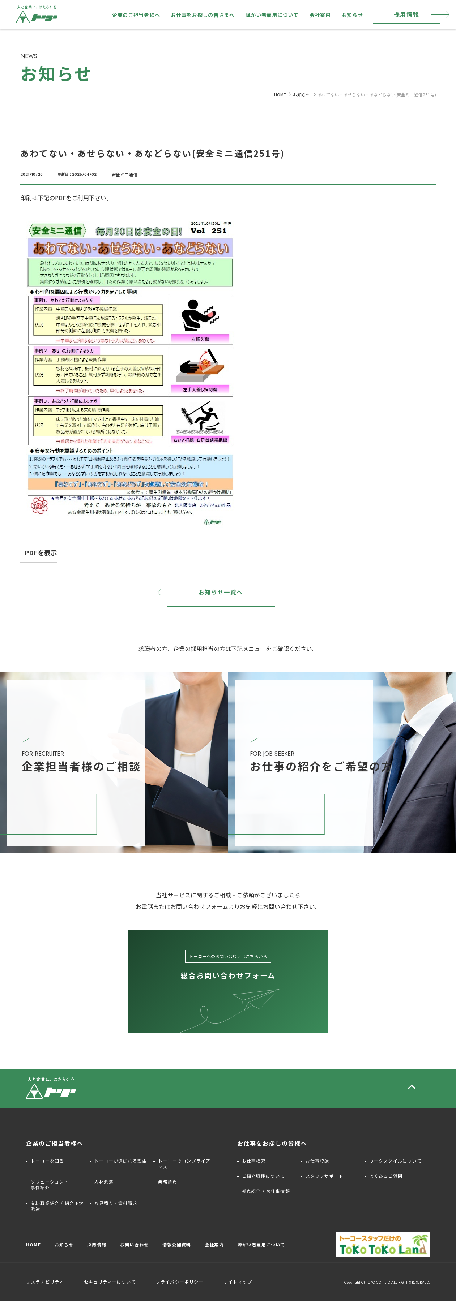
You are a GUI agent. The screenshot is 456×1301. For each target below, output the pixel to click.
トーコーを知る (47, 1161)
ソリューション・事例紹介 (50, 1184)
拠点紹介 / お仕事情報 (266, 1191)
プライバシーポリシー (180, 1282)
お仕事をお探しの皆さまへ (202, 14)
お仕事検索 (254, 1161)
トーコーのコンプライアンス (184, 1163)
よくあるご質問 (385, 1176)
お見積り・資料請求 (115, 1203)
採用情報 (406, 14)
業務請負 (167, 1182)
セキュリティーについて (110, 1282)
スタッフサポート (325, 1176)
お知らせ (352, 14)
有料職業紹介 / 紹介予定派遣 (57, 1206)
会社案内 (320, 14)
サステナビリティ (45, 1282)
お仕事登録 (317, 1161)
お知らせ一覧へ (221, 591)
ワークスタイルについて (395, 1161)
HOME (280, 94)
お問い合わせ (134, 1244)
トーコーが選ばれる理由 (120, 1161)
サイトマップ (237, 1282)
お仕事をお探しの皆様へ (272, 1143)
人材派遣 (104, 1182)
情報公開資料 (176, 1244)
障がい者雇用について (272, 14)
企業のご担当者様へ (136, 14)
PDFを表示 (41, 552)
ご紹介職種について (263, 1176)
